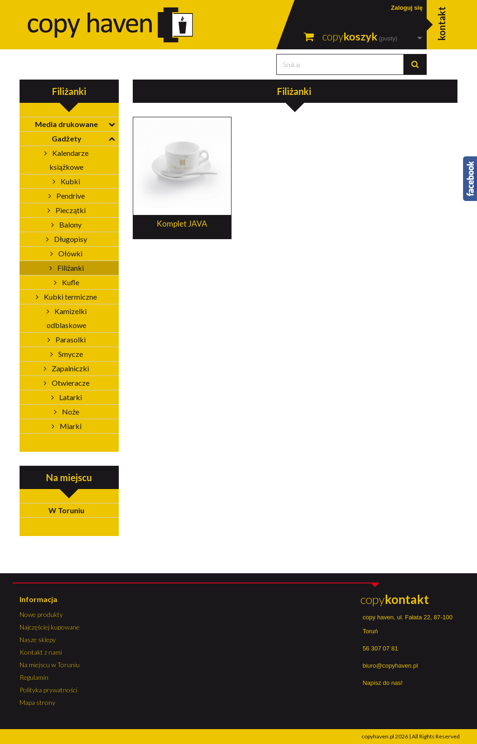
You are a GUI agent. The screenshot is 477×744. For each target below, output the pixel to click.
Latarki (70, 397)
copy (395, 599)
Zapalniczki (69, 368)
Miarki (70, 426)
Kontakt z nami (41, 652)
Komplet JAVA (182, 223)
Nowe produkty (41, 614)
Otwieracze (69, 382)
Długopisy (70, 239)
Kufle (70, 282)
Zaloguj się (406, 7)
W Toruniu (66, 510)
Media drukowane (66, 124)
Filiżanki (70, 267)
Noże (70, 411)
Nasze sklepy (38, 639)
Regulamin (34, 677)
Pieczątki (70, 210)
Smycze (70, 353)
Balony (70, 224)
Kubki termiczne (69, 296)
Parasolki (70, 339)
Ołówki (69, 253)
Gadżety (67, 138)
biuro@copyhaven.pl (390, 665)
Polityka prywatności (48, 690)
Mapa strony (37, 702)
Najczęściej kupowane (50, 627)
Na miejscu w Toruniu (50, 665)
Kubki (69, 181)
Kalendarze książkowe (69, 159)
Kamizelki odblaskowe (67, 318)
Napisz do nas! (382, 682)
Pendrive (70, 195)
